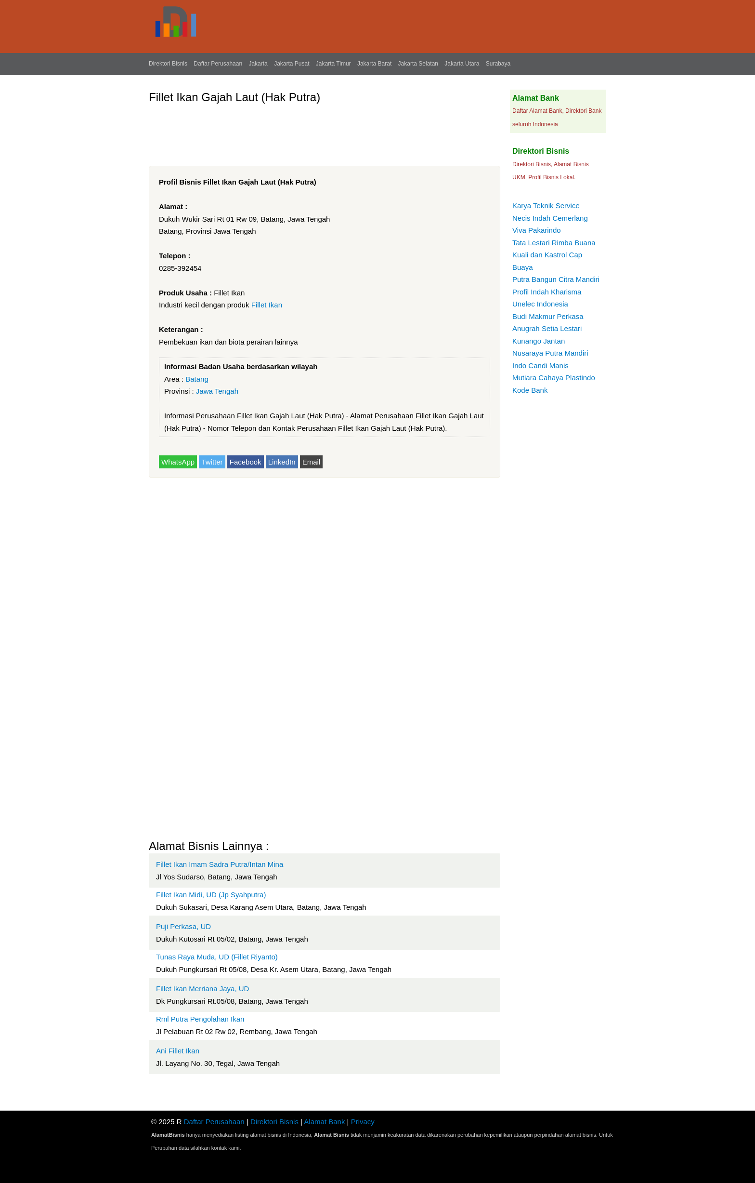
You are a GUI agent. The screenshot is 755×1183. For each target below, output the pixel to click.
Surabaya (498, 63)
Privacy (363, 1121)
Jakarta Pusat (291, 63)
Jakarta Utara (461, 63)
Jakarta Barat (374, 63)
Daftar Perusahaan (218, 63)
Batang (196, 379)
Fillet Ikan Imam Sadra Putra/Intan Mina (219, 864)
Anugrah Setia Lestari (547, 328)
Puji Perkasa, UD (183, 926)
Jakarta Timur (333, 63)
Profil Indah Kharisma (546, 292)
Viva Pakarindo (536, 230)
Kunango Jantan (538, 341)
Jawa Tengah (217, 391)
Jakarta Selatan (418, 63)
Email (311, 462)
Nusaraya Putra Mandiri (550, 353)
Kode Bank (529, 390)
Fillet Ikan (266, 305)
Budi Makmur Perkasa (548, 316)
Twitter (211, 462)
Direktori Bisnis (168, 63)
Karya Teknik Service (546, 205)
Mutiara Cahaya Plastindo (553, 377)
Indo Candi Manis (540, 365)
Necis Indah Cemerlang (550, 218)
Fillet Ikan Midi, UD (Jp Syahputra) (211, 895)
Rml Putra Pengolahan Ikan (200, 1019)
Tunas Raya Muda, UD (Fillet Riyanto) (217, 957)
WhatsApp (178, 462)
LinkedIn (282, 462)
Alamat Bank (324, 1121)
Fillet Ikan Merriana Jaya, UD (202, 988)
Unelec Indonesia (540, 304)
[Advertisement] (324, 131)
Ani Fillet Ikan (177, 1051)
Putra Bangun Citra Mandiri (555, 279)
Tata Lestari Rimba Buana (554, 243)
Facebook (245, 462)
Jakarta (257, 63)
